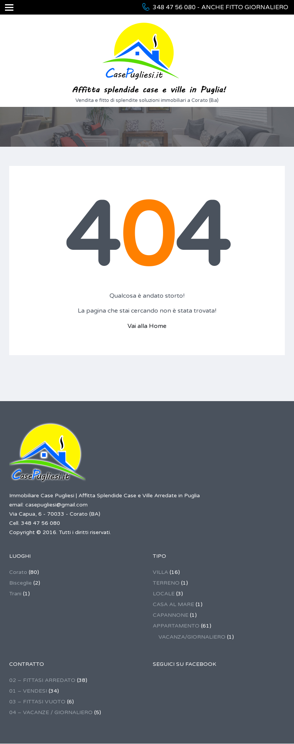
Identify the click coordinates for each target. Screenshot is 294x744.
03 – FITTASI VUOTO (37, 701)
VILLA (160, 572)
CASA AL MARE (173, 604)
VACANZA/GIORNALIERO (191, 637)
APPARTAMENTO (176, 626)
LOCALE (164, 593)
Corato (18, 572)
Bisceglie (20, 583)
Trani (15, 593)
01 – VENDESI (28, 691)
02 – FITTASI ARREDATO (42, 680)
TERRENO (166, 583)
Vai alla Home (147, 326)
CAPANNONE (170, 615)
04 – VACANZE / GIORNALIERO (51, 712)
